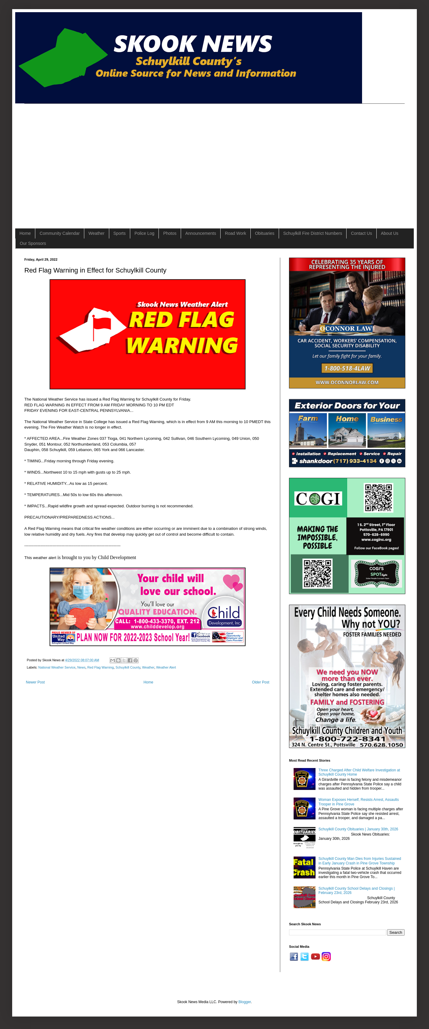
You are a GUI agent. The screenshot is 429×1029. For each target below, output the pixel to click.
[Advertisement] (57, 161)
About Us (390, 233)
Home (25, 233)
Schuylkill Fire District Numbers (312, 233)
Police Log (144, 233)
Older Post (260, 682)
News (81, 667)
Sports (119, 233)
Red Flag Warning (100, 667)
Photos (169, 233)
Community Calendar (60, 233)
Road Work (235, 233)
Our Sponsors (33, 243)
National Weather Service (56, 667)
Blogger (245, 1002)
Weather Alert (166, 667)
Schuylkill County (128, 667)
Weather (97, 233)
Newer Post (35, 682)
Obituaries (264, 233)
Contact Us (361, 233)
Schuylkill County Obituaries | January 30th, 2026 (358, 829)
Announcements (200, 233)
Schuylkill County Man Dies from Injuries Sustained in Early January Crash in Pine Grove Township (360, 861)
